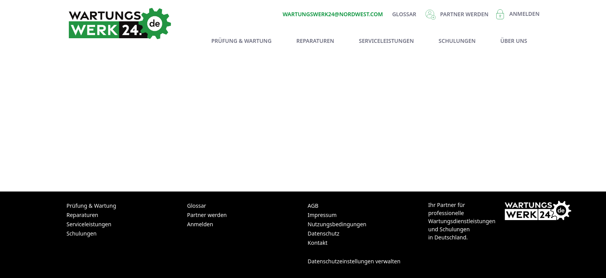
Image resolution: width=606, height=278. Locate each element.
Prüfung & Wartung (91, 205)
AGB (313, 205)
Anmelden (524, 13)
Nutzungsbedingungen (337, 224)
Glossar (404, 14)
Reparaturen (82, 215)
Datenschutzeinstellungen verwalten (354, 261)
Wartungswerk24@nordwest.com (333, 14)
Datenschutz (323, 233)
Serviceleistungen (88, 224)
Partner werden (207, 215)
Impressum (322, 215)
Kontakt (317, 242)
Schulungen (81, 233)
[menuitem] (241, 41)
